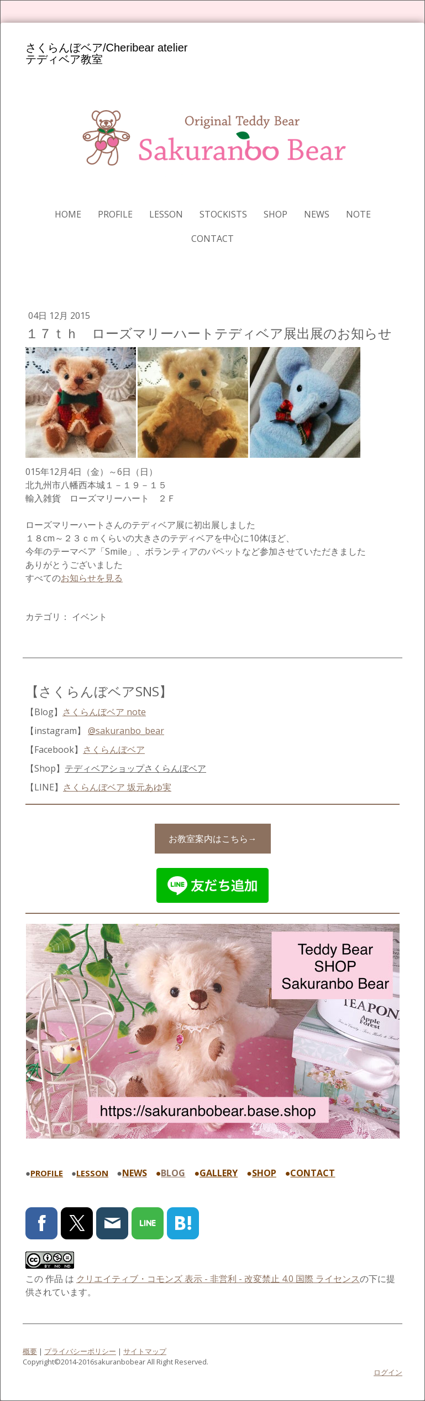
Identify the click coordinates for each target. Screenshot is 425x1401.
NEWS (316, 214)
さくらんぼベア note (104, 712)
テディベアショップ (135, 768)
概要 (30, 1351)
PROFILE (115, 214)
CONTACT (212, 238)
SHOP (275, 214)
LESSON (166, 214)
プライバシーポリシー (80, 1351)
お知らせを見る (92, 578)
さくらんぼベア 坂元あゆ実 (117, 787)
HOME (68, 214)
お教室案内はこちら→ (213, 839)
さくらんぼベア (114, 749)
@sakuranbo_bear (126, 731)
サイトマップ (144, 1351)
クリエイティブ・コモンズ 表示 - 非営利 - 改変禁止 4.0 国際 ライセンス (218, 1279)
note (358, 214)
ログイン (388, 1372)
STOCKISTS (223, 214)
